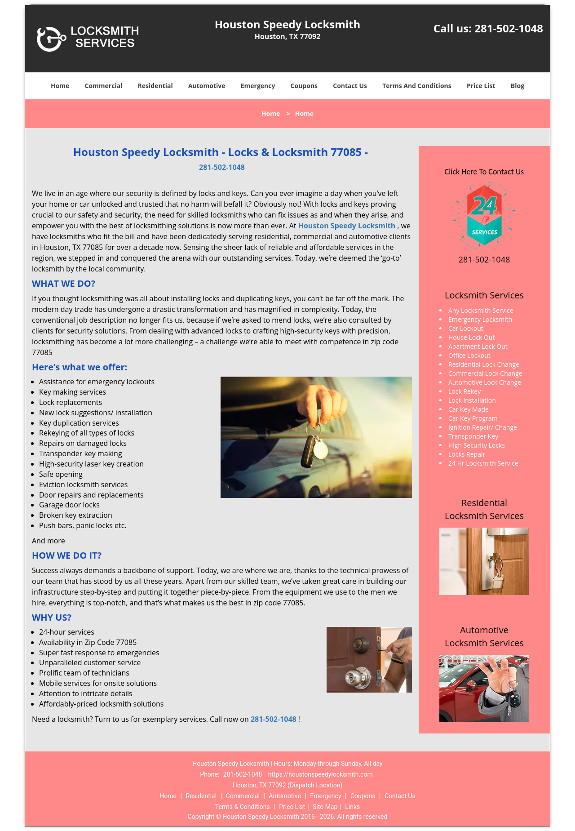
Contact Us (350, 85)
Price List (481, 85)
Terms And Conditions (416, 85)
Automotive (207, 85)
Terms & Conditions (242, 806)
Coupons (304, 85)
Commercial (104, 85)
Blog (517, 85)
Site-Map (325, 806)
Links (352, 806)
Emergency (258, 85)
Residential (155, 85)
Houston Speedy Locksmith (346, 226)
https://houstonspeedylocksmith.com (320, 774)
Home (60, 85)
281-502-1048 (508, 28)
